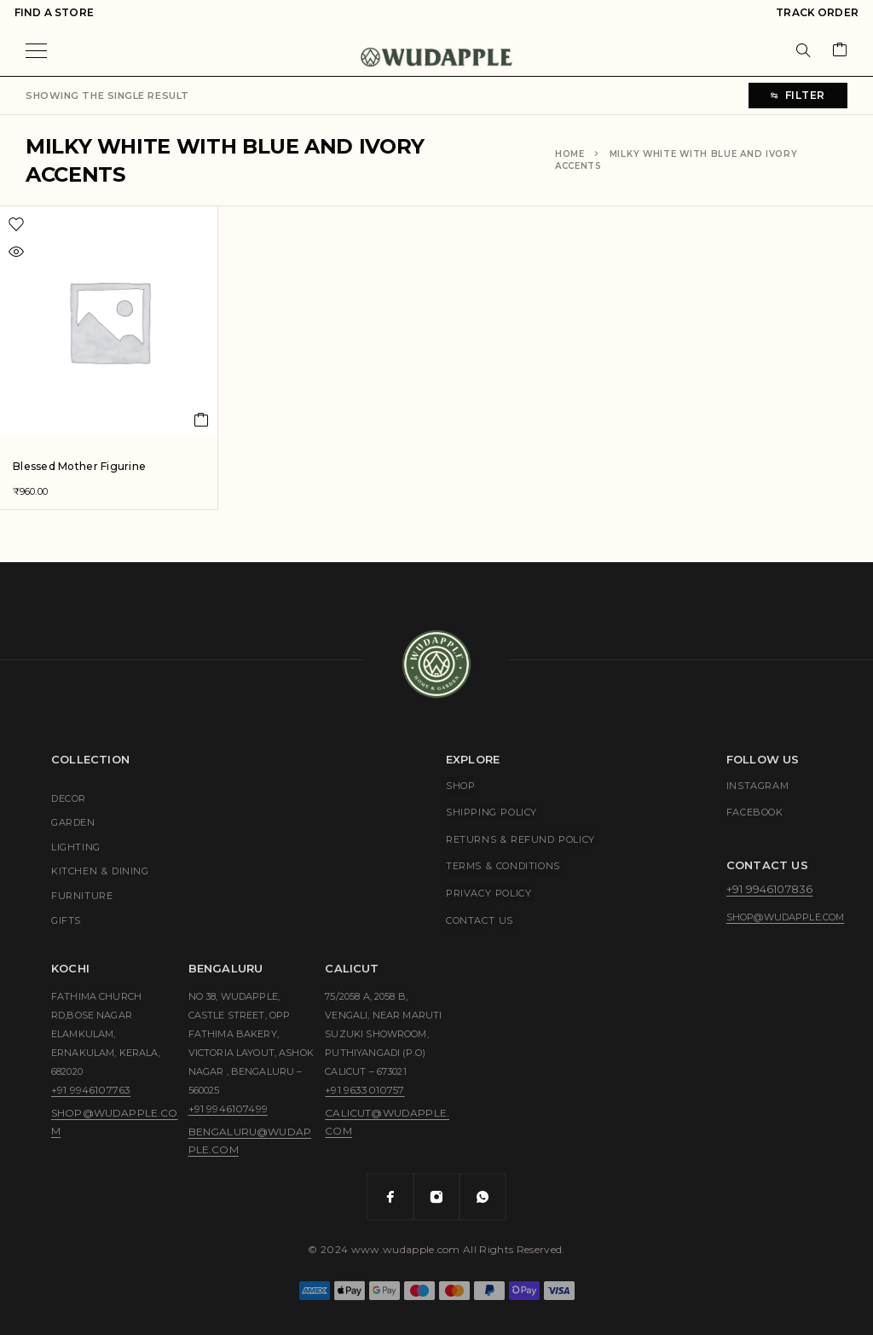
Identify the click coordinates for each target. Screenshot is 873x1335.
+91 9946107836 (769, 889)
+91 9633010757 (364, 1089)
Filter (798, 95)
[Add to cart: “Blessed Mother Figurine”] (201, 419)
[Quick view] (55, 251)
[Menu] (36, 50)
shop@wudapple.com (785, 917)
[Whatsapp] (483, 1197)
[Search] (803, 50)
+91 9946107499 (228, 1108)
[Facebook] (390, 1197)
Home (570, 154)
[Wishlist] (69, 224)
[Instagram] (436, 1197)
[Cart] (839, 51)
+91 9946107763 (90, 1089)
